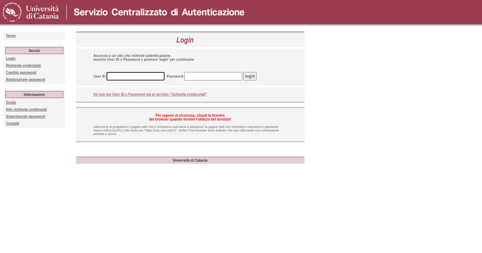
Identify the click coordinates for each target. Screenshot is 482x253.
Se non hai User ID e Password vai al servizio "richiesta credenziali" (150, 94)
